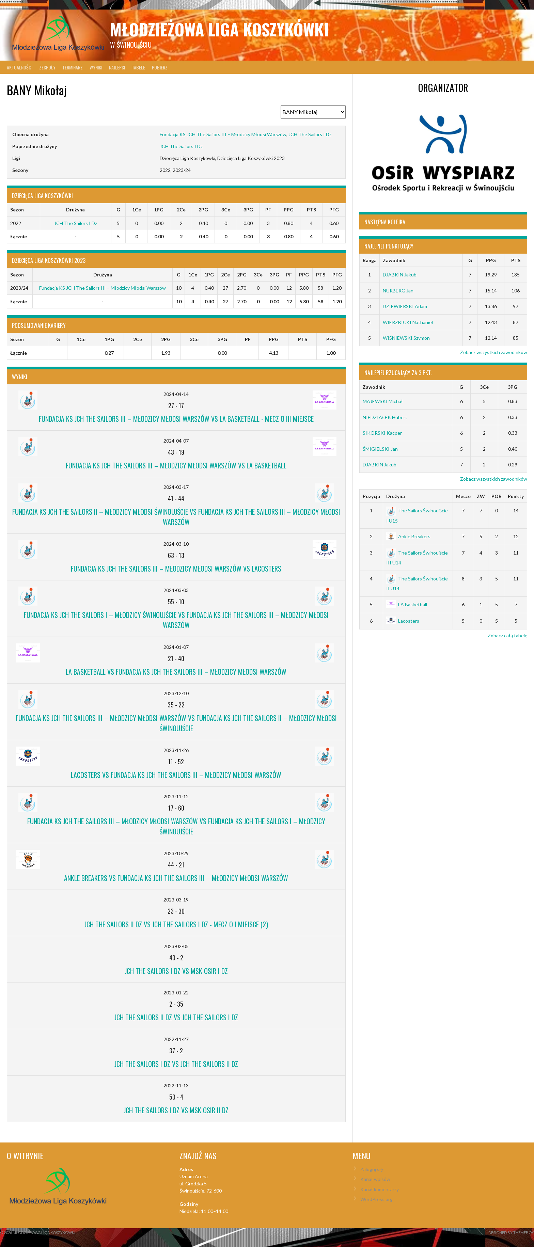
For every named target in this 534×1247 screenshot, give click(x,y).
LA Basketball (406, 604)
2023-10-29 (176, 853)
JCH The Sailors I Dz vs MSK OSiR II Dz (176, 1110)
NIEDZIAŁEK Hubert (385, 417)
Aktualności (19, 67)
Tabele (138, 67)
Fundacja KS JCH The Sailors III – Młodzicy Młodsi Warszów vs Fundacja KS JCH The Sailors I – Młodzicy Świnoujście (176, 826)
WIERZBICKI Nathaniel (408, 322)
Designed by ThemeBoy (511, 1232)
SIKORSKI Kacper (382, 433)
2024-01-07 (176, 647)
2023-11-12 (176, 796)
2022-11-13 (176, 1085)
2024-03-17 (176, 487)
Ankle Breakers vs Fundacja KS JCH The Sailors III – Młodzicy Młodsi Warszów (176, 878)
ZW (481, 496)
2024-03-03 (176, 590)
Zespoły (47, 67)
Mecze (463, 496)
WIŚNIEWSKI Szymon (406, 338)
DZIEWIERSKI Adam (405, 306)
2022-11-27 (176, 1039)
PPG (491, 260)
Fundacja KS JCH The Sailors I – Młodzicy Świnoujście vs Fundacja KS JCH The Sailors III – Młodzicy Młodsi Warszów (176, 620)
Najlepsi (117, 67)
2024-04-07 (176, 441)
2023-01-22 (176, 992)
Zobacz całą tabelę (507, 635)
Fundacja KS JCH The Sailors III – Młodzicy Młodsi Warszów (223, 134)
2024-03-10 (176, 544)
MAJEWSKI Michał (383, 401)
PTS (515, 260)
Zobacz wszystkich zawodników (493, 352)
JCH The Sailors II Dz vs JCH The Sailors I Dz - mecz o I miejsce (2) (176, 924)
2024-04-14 (176, 394)
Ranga (370, 260)
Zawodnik (394, 260)
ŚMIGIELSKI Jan (380, 449)
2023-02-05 (176, 946)
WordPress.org (376, 1199)
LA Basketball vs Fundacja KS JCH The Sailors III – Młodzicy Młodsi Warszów (176, 672)
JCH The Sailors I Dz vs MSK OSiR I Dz (176, 971)
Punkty (516, 496)
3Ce (484, 387)
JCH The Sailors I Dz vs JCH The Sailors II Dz (176, 1064)
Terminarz (72, 67)
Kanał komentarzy (379, 1189)
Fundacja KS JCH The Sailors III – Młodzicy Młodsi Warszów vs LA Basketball (176, 465)
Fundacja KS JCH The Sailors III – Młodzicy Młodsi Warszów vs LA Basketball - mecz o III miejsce (176, 419)
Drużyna (395, 496)
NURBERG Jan (398, 290)
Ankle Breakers (408, 536)
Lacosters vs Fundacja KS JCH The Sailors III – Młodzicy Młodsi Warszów (176, 775)
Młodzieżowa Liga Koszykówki (219, 29)
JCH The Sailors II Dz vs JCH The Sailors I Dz (176, 1017)
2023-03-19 (176, 899)
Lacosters (402, 621)
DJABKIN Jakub (400, 274)
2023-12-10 (176, 693)
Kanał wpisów (375, 1179)
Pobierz (160, 67)
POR (496, 496)
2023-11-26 (176, 750)
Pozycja (371, 496)
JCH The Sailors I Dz (309, 134)
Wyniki (96, 67)
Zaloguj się (371, 1169)
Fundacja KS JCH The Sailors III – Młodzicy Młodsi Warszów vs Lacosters (176, 568)
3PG (512, 387)
